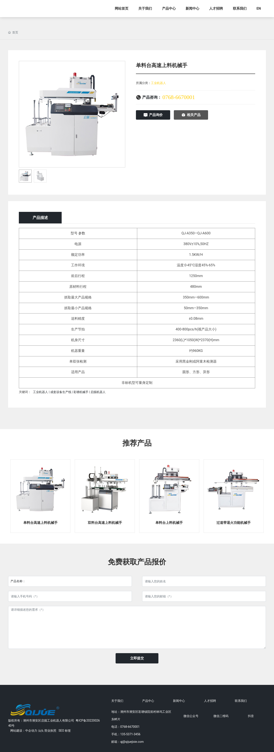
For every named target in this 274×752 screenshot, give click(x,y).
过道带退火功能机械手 (233, 523)
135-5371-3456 (130, 734)
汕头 (41, 730)
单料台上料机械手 (169, 523)
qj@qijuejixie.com (132, 741)
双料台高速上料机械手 (105, 523)
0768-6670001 (178, 97)
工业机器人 (158, 83)
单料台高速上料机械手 (40, 523)
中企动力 (31, 730)
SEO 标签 (64, 730)
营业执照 (50, 730)
